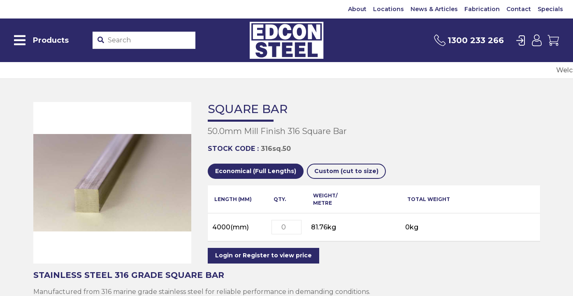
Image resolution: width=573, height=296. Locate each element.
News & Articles (434, 9)
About (357, 9)
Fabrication (482, 9)
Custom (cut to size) (346, 171)
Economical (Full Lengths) (255, 171)
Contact (518, 9)
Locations (388, 9)
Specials (550, 9)
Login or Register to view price (263, 255)
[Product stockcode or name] (150, 40)
